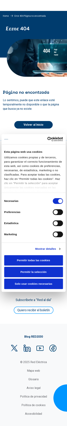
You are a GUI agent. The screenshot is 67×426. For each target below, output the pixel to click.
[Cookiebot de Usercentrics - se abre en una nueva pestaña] (48, 139)
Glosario (33, 379)
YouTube (40, 348)
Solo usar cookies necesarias (33, 283)
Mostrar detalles (45, 248)
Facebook (52, 348)
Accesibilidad (33, 413)
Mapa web (33, 370)
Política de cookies (33, 405)
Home (6, 16)
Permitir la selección (34, 271)
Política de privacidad (33, 396)
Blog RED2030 (33, 336)
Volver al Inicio (33, 124)
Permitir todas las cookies (33, 260)
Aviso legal (34, 388)
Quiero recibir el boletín (33, 310)
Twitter (14, 348)
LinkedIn (27, 348)
